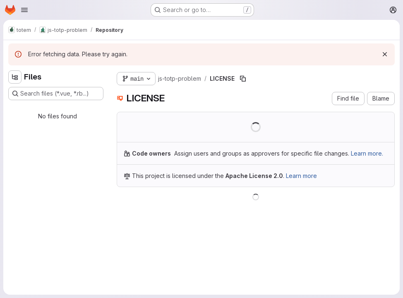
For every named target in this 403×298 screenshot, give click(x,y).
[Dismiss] (385, 54)
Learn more (301, 175)
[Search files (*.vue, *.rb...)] (55, 93)
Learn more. (367, 153)
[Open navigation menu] (24, 10)
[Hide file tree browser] (15, 77)
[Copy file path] (242, 78)
